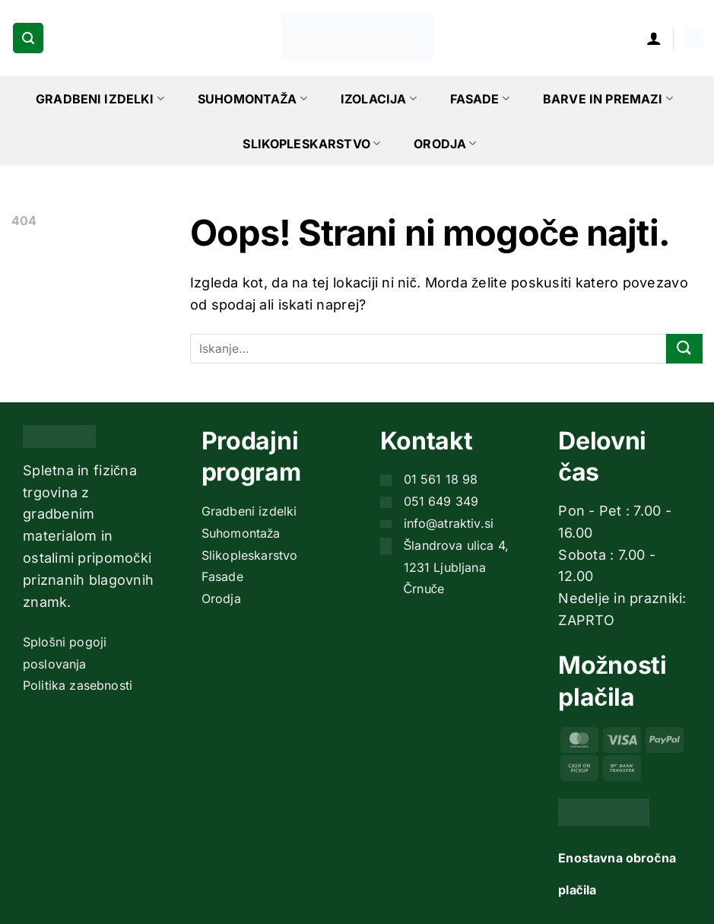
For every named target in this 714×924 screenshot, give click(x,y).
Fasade (479, 98)
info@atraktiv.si (449, 523)
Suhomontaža (252, 98)
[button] (28, 38)
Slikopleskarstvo (311, 143)
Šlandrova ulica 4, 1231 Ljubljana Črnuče (456, 567)
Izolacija (379, 98)
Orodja (445, 143)
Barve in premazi (608, 98)
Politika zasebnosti (77, 685)
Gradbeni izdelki (100, 98)
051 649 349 (441, 501)
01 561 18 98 (441, 479)
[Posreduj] (684, 349)
